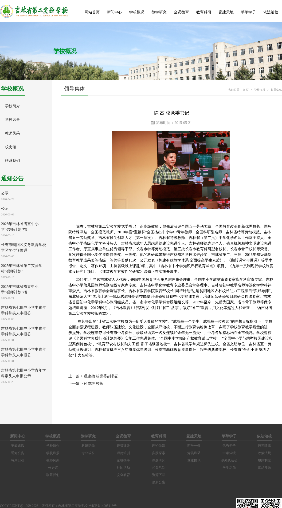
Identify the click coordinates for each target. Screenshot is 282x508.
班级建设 (123, 446)
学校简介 (12, 106)
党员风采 (193, 453)
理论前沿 (158, 446)
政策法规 (264, 453)
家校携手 (123, 460)
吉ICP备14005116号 (103, 506)
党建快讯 (193, 460)
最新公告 (158, 482)
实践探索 (158, 453)
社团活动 (123, 467)
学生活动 (229, 467)
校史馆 (10, 147)
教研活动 (88, 446)
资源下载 (158, 475)
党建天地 (226, 12)
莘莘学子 (248, 12)
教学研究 (159, 12)
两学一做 (193, 446)
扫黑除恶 (264, 446)
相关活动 (158, 467)
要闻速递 (17, 446)
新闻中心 (114, 12)
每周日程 (17, 460)
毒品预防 (264, 467)
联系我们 (12, 161)
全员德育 (181, 12)
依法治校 (270, 12)
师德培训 (123, 453)
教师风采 (12, 133)
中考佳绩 (229, 453)
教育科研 (203, 12)
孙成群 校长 (93, 383)
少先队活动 (229, 460)
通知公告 (17, 453)
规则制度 (264, 460)
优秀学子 (229, 446)
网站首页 (92, 12)
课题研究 (158, 460)
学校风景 (12, 120)
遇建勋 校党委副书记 (101, 376)
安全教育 (123, 475)
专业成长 (88, 453)
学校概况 (136, 12)
